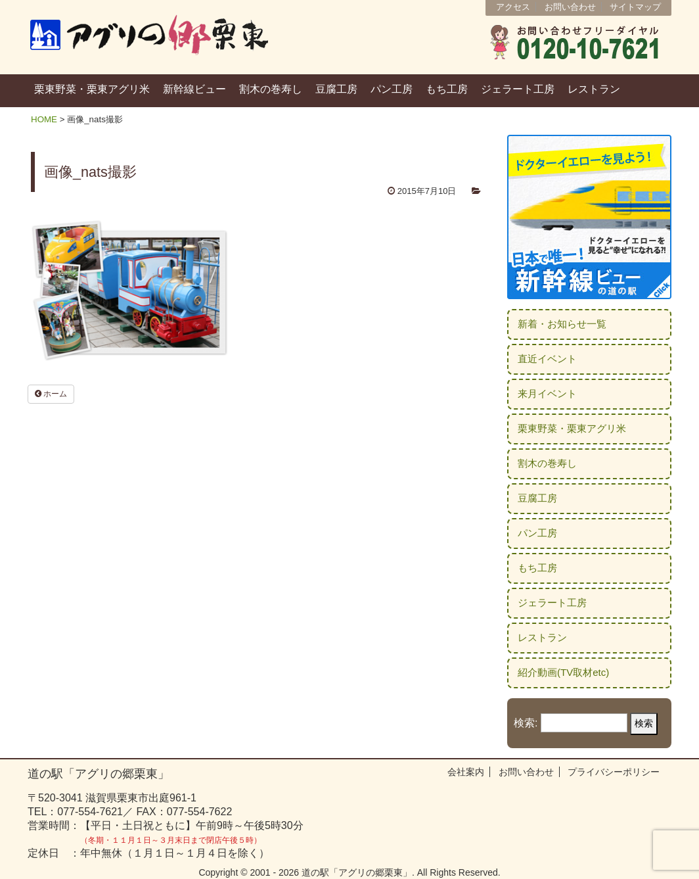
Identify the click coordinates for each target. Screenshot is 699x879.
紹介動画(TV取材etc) (563, 672)
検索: (525, 722)
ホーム (51, 393)
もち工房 (447, 89)
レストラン (594, 89)
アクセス (513, 7)
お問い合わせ (570, 7)
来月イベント (547, 393)
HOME (44, 119)
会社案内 (465, 772)
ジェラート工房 (517, 89)
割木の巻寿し (270, 89)
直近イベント (547, 358)
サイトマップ (635, 7)
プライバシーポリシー (614, 772)
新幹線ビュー (194, 89)
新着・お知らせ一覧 (562, 323)
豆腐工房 (336, 89)
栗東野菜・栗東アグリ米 (92, 89)
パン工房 (392, 89)
